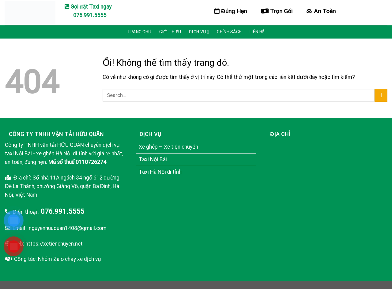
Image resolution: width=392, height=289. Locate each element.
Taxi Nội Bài (153, 159)
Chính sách (229, 31)
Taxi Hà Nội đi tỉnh (160, 172)
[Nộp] (381, 95)
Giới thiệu (170, 31)
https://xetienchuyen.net (54, 244)
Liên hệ (257, 31)
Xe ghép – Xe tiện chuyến (168, 147)
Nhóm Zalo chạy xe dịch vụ (69, 259)
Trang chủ (139, 31)
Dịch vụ (199, 32)
